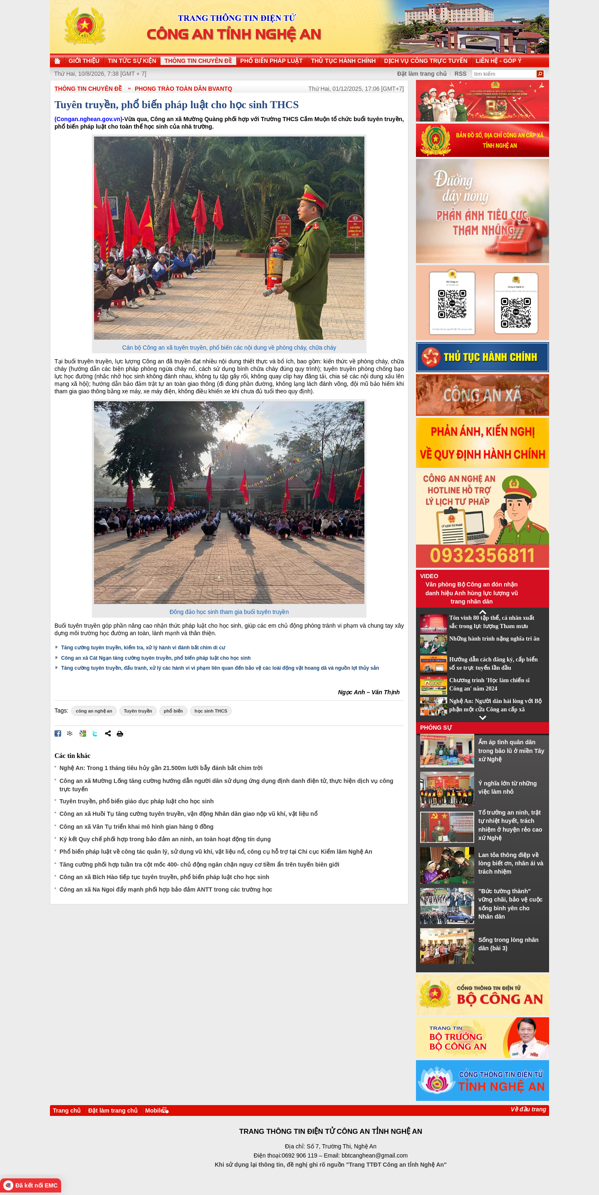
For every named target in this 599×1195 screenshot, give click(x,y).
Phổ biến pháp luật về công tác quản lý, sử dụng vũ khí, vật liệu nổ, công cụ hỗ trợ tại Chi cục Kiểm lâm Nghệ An (215, 851)
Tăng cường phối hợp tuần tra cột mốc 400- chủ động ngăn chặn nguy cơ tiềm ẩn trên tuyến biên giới (199, 864)
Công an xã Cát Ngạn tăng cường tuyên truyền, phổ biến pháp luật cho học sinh (156, 658)
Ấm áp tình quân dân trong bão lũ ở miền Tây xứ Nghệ (511, 751)
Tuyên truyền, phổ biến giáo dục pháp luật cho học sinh (136, 801)
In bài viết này (119, 733)
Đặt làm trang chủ (113, 1110)
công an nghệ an (94, 710)
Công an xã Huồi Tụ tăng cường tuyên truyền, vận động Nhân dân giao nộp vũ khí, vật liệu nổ (188, 813)
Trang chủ (67, 1110)
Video (429, 576)
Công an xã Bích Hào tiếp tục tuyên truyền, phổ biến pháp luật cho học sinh (164, 877)
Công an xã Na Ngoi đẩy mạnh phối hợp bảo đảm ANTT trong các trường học (165, 889)
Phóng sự (436, 727)
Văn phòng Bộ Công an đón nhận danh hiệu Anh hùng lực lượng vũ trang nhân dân (472, 593)
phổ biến (173, 710)
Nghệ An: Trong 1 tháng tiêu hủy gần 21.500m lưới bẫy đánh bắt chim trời (160, 768)
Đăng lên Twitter (95, 733)
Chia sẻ (107, 733)
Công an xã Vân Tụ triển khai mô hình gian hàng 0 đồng (136, 826)
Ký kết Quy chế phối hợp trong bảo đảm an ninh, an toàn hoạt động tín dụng (165, 839)
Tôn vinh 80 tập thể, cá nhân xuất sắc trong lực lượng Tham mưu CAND (492, 626)
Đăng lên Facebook (57, 733)
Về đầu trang (528, 1109)
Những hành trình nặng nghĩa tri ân (494, 639)
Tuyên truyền (138, 710)
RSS (461, 73)
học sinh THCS (211, 710)
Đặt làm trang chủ (422, 73)
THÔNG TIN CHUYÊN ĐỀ (88, 88)
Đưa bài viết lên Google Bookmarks (82, 733)
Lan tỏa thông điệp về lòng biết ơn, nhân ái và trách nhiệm (510, 863)
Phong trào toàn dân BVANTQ (183, 88)
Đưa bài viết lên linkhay (70, 733)
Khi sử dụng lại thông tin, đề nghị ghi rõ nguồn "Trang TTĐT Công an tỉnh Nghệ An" (331, 1164)
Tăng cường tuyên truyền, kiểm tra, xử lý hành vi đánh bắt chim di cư (143, 648)
